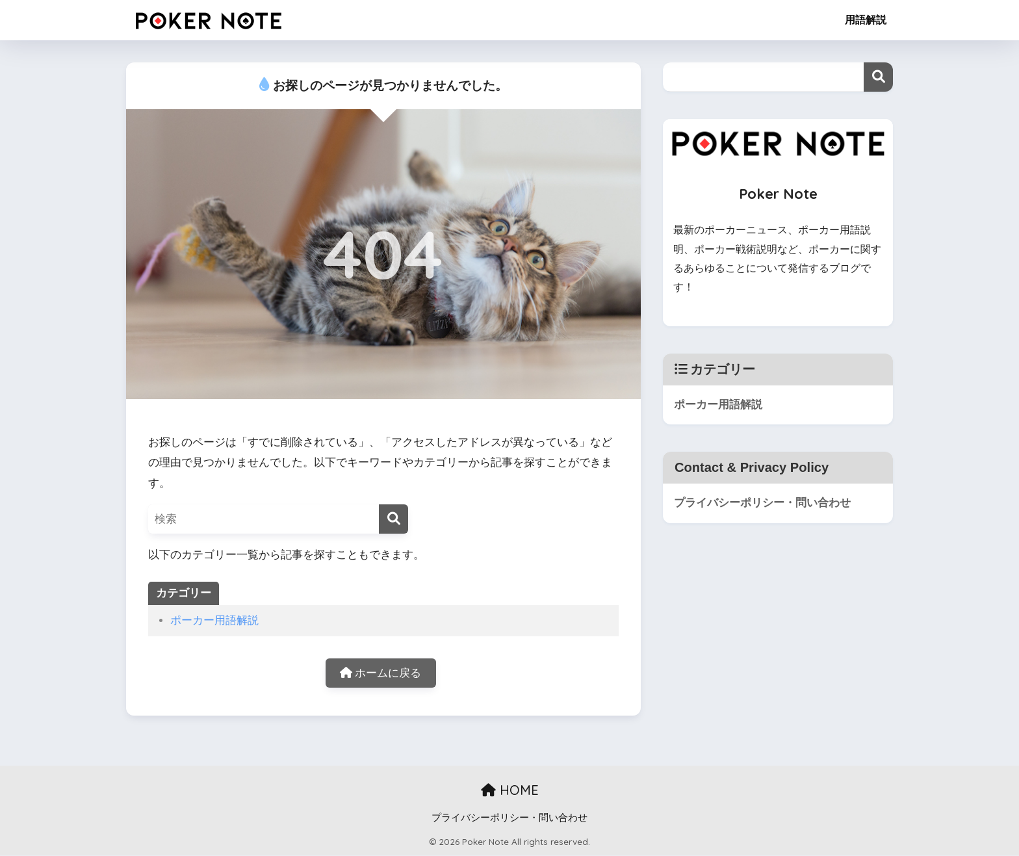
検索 (878, 77)
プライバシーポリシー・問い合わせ (762, 503)
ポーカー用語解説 (214, 620)
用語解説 (865, 19)
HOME (510, 790)
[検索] (393, 519)
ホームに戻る (381, 673)
